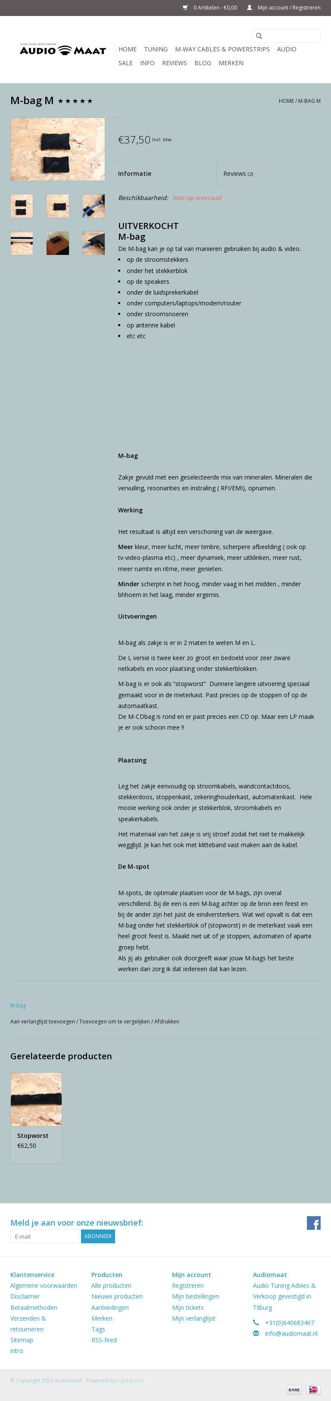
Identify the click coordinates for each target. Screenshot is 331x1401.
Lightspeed (130, 1380)
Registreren (188, 1285)
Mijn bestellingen (195, 1296)
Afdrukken (166, 1021)
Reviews (174, 63)
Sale (126, 63)
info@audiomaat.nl (291, 1333)
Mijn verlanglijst (193, 1318)
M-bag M (309, 101)
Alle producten (111, 1285)
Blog (202, 63)
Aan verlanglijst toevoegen (43, 1021)
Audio (287, 49)
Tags (98, 1329)
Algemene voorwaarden (43, 1285)
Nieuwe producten (117, 1296)
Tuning (156, 49)
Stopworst (33, 1135)
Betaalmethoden (33, 1307)
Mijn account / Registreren (284, 7)
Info (147, 63)
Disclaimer (25, 1296)
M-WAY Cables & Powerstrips (222, 49)
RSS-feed (104, 1340)
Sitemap (21, 1340)
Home (128, 49)
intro (16, 1351)
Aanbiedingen (110, 1307)
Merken (231, 63)
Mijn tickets (188, 1307)
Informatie (134, 173)
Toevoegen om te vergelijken (115, 1021)
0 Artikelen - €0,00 (210, 7)
